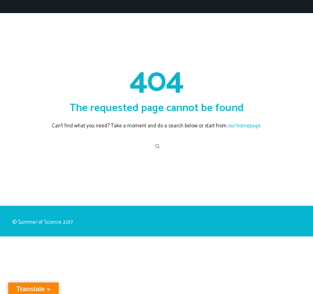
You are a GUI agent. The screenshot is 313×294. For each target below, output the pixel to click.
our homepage (244, 126)
